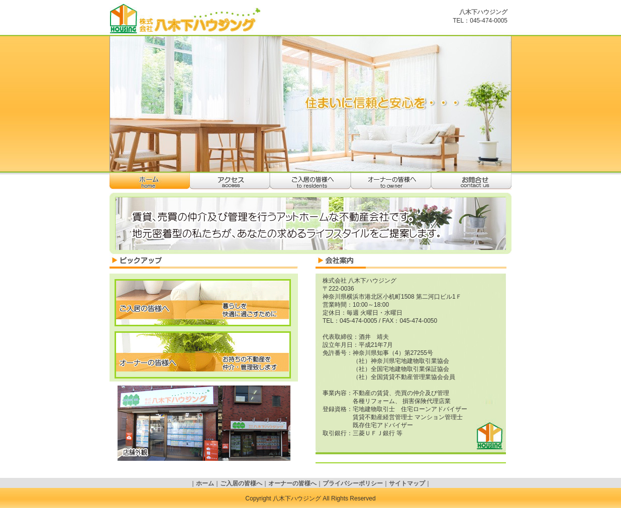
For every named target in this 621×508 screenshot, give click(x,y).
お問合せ (471, 181)
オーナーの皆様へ (391, 181)
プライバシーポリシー (353, 483)
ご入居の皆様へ (310, 181)
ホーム (150, 181)
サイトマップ (407, 483)
